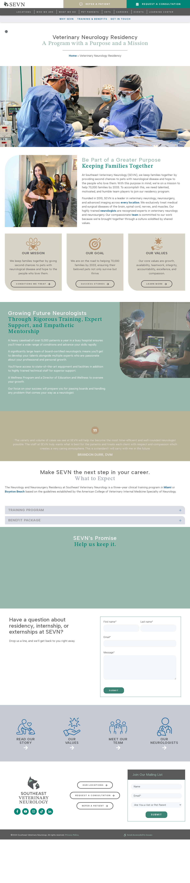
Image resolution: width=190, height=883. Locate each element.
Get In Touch (121, 19)
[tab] (95, 520)
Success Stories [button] (95, 296)
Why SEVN (66, 19)
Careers (122, 12)
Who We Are (45, 12)
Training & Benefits (92, 19)
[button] (95, 520)
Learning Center (161, 12)
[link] (26, 733)
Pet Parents (90, 12)
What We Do (67, 12)
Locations (24, 12)
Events (139, 12)
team (135, 214)
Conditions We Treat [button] (33, 296)
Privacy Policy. (72, 835)
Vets (107, 12)
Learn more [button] (156, 296)
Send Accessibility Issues (138, 835)
